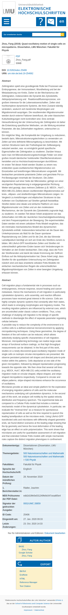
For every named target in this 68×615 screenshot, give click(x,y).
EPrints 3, (59, 600)
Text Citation (25, 586)
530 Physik (30, 460)
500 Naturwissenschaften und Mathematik (43, 453)
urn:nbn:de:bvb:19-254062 (20, 73)
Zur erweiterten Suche (13, 34)
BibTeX (23, 571)
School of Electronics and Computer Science (32, 603)
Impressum (28, 610)
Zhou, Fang (27, 549)
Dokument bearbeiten (54, 533)
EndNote (24, 575)
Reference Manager (28, 582)
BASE (21, 546)
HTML (22, 579)
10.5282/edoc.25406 (17, 70)
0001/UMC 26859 (31, 503)
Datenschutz (39, 610)
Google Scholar (26, 553)
